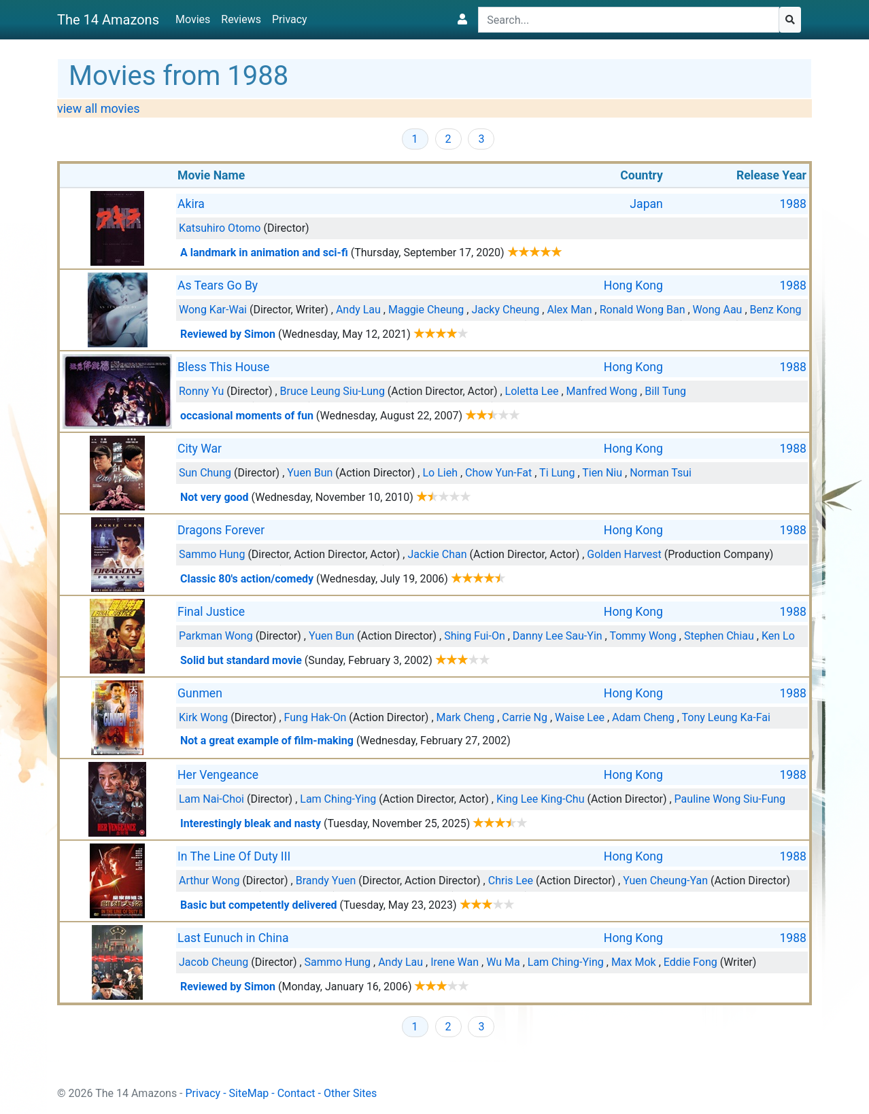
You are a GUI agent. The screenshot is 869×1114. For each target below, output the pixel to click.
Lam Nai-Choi (211, 799)
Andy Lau (358, 309)
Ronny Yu (201, 391)
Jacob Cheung (213, 962)
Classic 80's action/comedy (246, 578)
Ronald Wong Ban (642, 309)
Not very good (214, 497)
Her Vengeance (217, 775)
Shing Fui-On (474, 635)
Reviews (241, 19)
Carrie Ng (524, 717)
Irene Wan (454, 962)
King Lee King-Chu (540, 799)
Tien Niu (602, 472)
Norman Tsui (661, 472)
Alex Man (569, 309)
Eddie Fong (690, 962)
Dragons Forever (221, 530)
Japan (646, 204)
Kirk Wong (203, 717)
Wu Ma (503, 962)
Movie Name (211, 175)
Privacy (289, 19)
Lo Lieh (440, 472)
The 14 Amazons (108, 20)
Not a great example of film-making (267, 740)
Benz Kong (776, 309)
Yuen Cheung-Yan (665, 880)
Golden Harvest (624, 554)
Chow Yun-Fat (498, 472)
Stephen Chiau (719, 635)
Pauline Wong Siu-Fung (730, 799)
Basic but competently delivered (258, 905)
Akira (191, 204)
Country (641, 175)
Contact (296, 1093)
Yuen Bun (310, 472)
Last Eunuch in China (233, 938)
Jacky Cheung (505, 309)
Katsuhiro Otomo (219, 228)
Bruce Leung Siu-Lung (332, 391)
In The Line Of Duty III (233, 856)
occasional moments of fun (246, 415)
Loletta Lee (532, 391)
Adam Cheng (643, 717)
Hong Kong (633, 285)
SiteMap (249, 1093)
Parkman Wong (216, 635)
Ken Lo (778, 635)
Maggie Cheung (426, 309)
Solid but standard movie (241, 660)
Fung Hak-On (315, 717)
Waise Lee (579, 717)
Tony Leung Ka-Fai (726, 717)
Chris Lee (510, 880)
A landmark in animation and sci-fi (264, 252)
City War (199, 448)
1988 (792, 204)
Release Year (771, 175)
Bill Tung (665, 391)
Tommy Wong (642, 635)
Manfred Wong (602, 391)
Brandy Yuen (326, 880)
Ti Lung (557, 472)
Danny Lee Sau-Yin (557, 635)
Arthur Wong (209, 880)
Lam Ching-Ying (338, 799)
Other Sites (350, 1093)
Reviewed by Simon (227, 334)
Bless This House (223, 367)
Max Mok (633, 962)
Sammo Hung (212, 554)
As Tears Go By (217, 285)
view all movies (98, 108)
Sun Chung (205, 472)
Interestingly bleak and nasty (250, 823)
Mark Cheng (466, 717)
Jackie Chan (436, 554)
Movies (192, 19)
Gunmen (199, 693)
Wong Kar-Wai (213, 309)
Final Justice (211, 612)
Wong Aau (718, 309)
